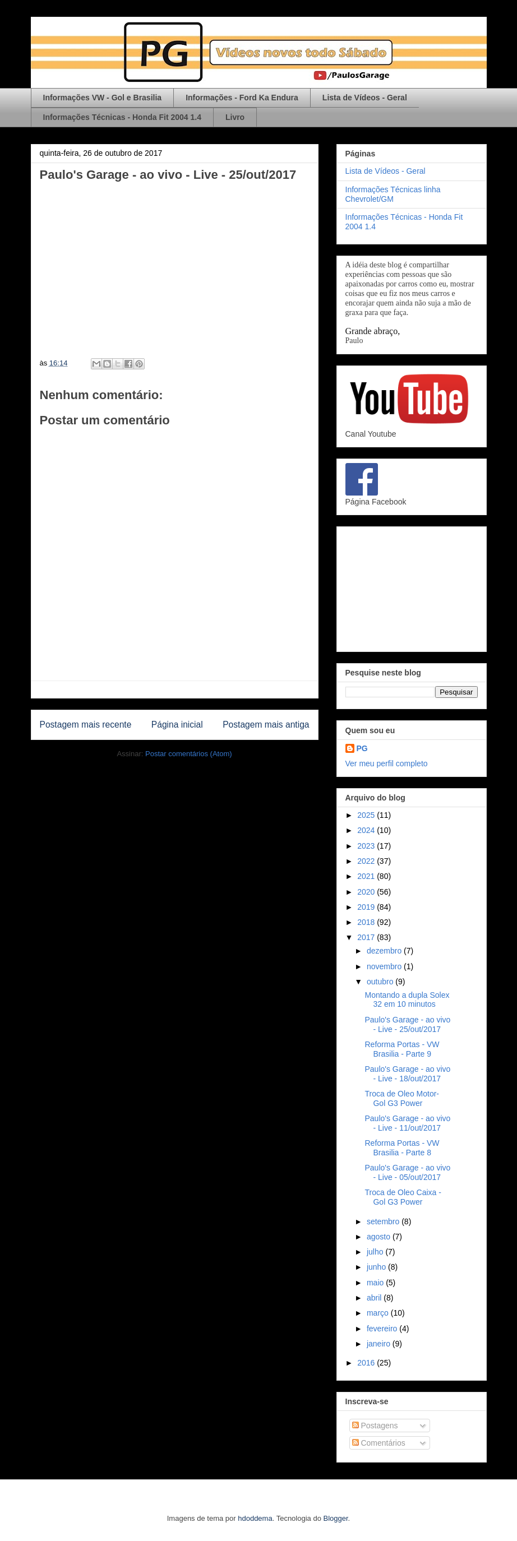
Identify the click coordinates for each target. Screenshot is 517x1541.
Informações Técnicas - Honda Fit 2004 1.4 (122, 117)
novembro (385, 966)
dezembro (385, 950)
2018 (367, 922)
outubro (381, 981)
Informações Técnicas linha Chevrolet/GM (393, 194)
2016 (367, 1362)
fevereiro (383, 1328)
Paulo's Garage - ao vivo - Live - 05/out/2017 (407, 1172)
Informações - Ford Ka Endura (242, 97)
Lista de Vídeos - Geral (364, 97)
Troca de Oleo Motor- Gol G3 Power (401, 1098)
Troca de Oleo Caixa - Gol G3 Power (402, 1197)
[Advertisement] (411, 587)
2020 (367, 891)
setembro (384, 1221)
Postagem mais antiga (266, 724)
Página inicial (177, 724)
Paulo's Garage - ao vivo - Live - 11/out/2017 (407, 1123)
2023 (367, 845)
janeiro (380, 1343)
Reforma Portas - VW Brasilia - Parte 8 (401, 1148)
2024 (367, 830)
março (379, 1312)
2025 (367, 815)
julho (376, 1251)
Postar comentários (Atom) (188, 753)
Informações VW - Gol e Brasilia (102, 97)
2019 (367, 907)
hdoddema (255, 1518)
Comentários (378, 1442)
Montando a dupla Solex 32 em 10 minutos (406, 1000)
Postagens (375, 1425)
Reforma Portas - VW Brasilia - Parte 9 (401, 1049)
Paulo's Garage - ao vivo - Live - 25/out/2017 (407, 1024)
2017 (367, 937)
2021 (367, 876)
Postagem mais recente (86, 724)
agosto (380, 1236)
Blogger (336, 1518)
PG (362, 748)
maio (376, 1282)
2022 (367, 861)
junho (377, 1266)
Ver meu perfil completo (386, 763)
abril (375, 1297)
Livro (234, 117)
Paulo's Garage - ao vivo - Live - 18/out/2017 (407, 1074)
